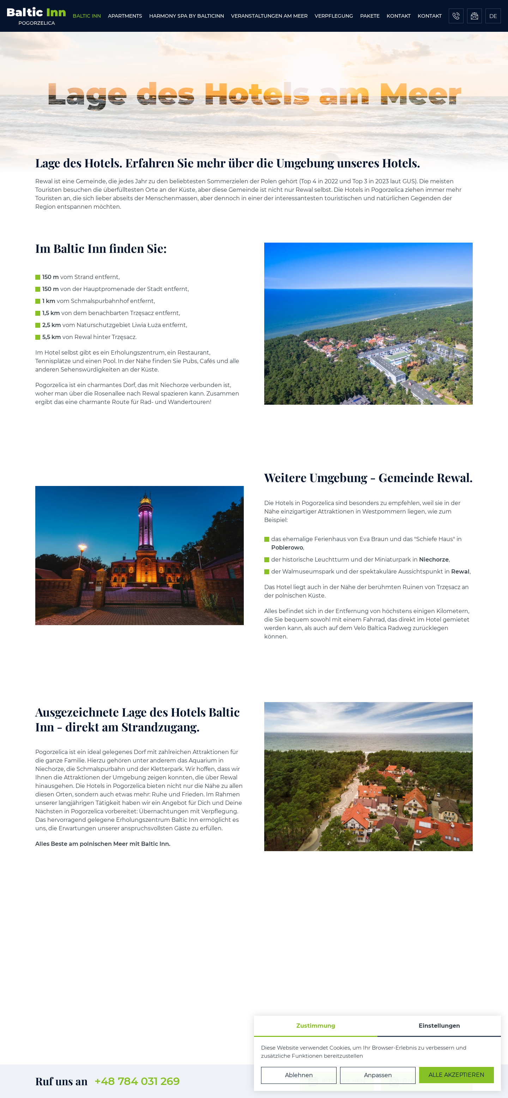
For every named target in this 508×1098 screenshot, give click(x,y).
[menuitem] (87, 16)
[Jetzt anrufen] (456, 15)
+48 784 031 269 (137, 1081)
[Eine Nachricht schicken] (474, 15)
